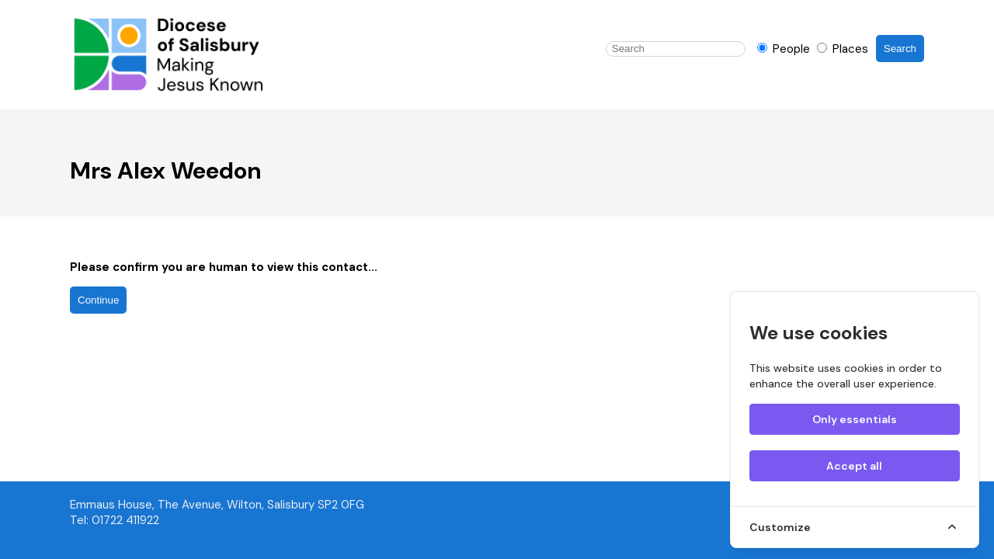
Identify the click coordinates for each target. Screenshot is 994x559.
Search (900, 48)
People (785, 49)
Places (842, 49)
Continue (98, 300)
